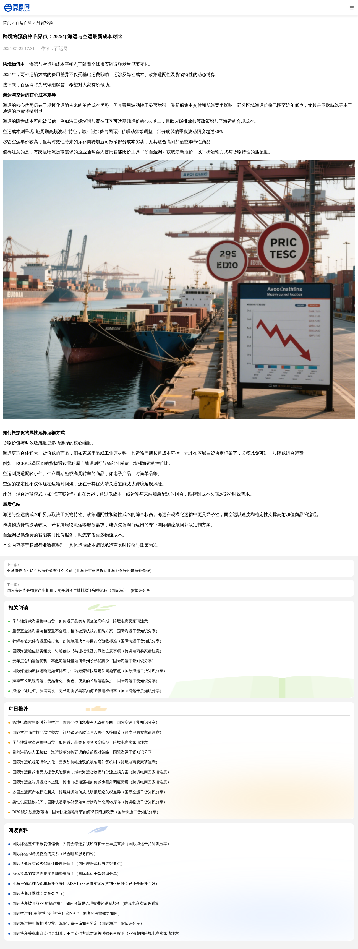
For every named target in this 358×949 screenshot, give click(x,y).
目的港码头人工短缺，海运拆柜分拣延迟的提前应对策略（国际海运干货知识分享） (84, 752)
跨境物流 (11, 64)
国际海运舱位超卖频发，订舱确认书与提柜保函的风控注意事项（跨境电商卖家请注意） (87, 651)
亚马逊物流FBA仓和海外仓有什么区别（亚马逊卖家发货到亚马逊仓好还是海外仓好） (80, 571)
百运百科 (23, 22)
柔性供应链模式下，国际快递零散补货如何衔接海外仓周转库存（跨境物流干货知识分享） (89, 802)
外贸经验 (44, 22)
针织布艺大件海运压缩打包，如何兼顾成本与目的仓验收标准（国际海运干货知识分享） (87, 641)
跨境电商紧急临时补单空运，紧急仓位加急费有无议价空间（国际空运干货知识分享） (86, 722)
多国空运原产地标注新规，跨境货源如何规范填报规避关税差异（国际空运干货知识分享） (89, 792)
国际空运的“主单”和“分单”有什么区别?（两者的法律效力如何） (67, 913)
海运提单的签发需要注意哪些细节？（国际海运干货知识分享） (66, 874)
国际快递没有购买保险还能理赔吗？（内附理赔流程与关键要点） (68, 864)
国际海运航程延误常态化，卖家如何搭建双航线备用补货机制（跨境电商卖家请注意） (86, 762)
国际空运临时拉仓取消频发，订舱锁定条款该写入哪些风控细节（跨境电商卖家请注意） (87, 732)
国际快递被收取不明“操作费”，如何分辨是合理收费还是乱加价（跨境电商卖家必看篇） (87, 903)
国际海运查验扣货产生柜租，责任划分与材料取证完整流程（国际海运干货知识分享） (80, 590)
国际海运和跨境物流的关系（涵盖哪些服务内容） (55, 854)
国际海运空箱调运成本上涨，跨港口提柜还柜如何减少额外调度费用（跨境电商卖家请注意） (91, 782)
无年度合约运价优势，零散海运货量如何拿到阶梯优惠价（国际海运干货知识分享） (84, 661)
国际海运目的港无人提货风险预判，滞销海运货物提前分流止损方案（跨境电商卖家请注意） (91, 772)
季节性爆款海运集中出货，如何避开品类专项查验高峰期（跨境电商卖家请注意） (82, 621)
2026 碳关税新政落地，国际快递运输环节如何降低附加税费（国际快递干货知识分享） (86, 812)
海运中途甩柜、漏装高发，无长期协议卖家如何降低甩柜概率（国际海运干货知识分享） (87, 691)
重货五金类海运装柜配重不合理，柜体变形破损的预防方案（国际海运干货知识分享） (86, 631)
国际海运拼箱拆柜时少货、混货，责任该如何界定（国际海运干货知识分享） (78, 923)
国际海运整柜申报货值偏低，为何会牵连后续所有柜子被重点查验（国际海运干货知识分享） (91, 844)
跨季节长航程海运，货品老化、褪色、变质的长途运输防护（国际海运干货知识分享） (86, 681)
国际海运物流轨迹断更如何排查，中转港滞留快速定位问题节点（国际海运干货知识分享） (89, 671)
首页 (7, 22)
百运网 (155, 152)
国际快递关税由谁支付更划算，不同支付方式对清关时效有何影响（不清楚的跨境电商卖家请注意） (97, 933)
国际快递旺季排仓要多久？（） (39, 893)
